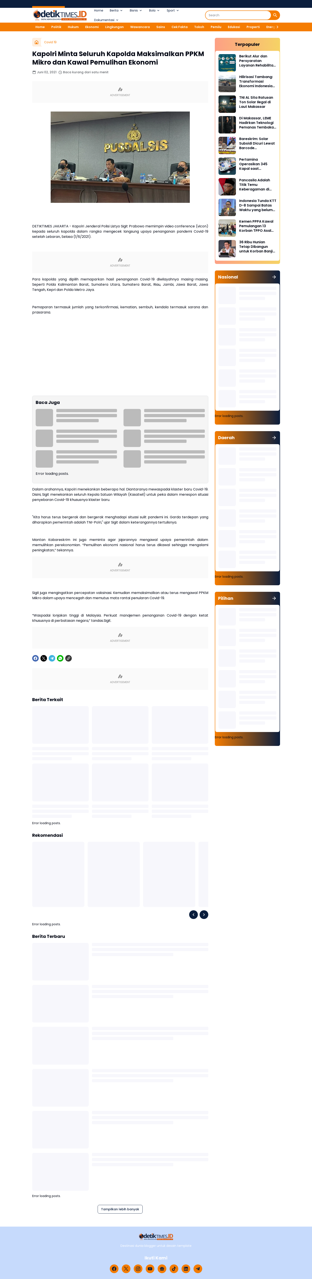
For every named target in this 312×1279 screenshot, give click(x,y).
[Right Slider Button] (275, 27)
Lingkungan (114, 27)
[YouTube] (150, 1268)
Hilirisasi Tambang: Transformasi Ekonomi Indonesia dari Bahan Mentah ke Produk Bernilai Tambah (256, 81)
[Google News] (162, 1268)
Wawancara (140, 27)
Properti (253, 27)
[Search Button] (275, 15)
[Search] (238, 15)
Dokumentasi (106, 20)
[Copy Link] (68, 658)
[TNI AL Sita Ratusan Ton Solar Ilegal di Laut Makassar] (227, 104)
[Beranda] (36, 42)
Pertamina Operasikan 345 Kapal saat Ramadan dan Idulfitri (253, 164)
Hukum (73, 27)
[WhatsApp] (60, 658)
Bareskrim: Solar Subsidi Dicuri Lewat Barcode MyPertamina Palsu (257, 143)
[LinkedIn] (186, 1268)
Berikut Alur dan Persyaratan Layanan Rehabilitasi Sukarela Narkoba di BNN (257, 61)
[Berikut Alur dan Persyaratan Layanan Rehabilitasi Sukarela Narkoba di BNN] (227, 63)
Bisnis (136, 10)
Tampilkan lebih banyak (120, 1209)
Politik (56, 27)
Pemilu (216, 27)
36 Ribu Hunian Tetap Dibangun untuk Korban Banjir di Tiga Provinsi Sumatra (256, 246)
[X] (43, 658)
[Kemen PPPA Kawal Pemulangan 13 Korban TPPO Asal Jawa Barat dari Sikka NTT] (227, 228)
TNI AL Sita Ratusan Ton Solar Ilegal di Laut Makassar (256, 102)
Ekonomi (92, 27)
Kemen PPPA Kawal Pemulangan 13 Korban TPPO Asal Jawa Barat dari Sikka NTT (256, 226)
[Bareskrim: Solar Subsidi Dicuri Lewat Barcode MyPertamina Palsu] (227, 145)
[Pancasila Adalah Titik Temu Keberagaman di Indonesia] (227, 186)
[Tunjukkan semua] (274, 277)
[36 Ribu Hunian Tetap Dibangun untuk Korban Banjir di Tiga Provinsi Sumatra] (227, 248)
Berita (116, 10)
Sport (173, 10)
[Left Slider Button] (193, 914)
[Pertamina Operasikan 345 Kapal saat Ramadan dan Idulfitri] (227, 166)
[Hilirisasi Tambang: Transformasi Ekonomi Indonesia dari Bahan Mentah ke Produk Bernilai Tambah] (227, 83)
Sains (160, 27)
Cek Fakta (180, 27)
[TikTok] (174, 1268)
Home (98, 10)
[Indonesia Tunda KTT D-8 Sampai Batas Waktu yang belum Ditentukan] (227, 207)
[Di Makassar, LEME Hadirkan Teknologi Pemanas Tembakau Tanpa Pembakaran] (227, 124)
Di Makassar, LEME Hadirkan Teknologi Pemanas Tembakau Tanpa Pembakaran (257, 123)
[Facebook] (35, 658)
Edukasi (234, 27)
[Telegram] (52, 658)
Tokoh (199, 27)
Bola (154, 10)
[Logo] (156, 1236)
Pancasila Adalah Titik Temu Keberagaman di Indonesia (254, 185)
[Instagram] (138, 1268)
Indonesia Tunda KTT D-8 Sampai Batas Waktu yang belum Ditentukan (257, 205)
